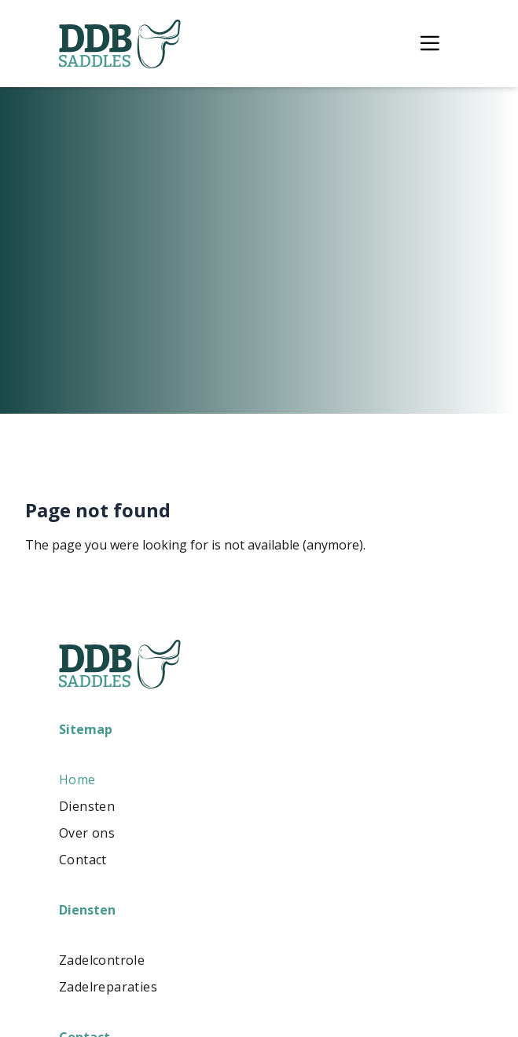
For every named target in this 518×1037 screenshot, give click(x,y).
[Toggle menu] (429, 44)
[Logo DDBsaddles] (120, 44)
